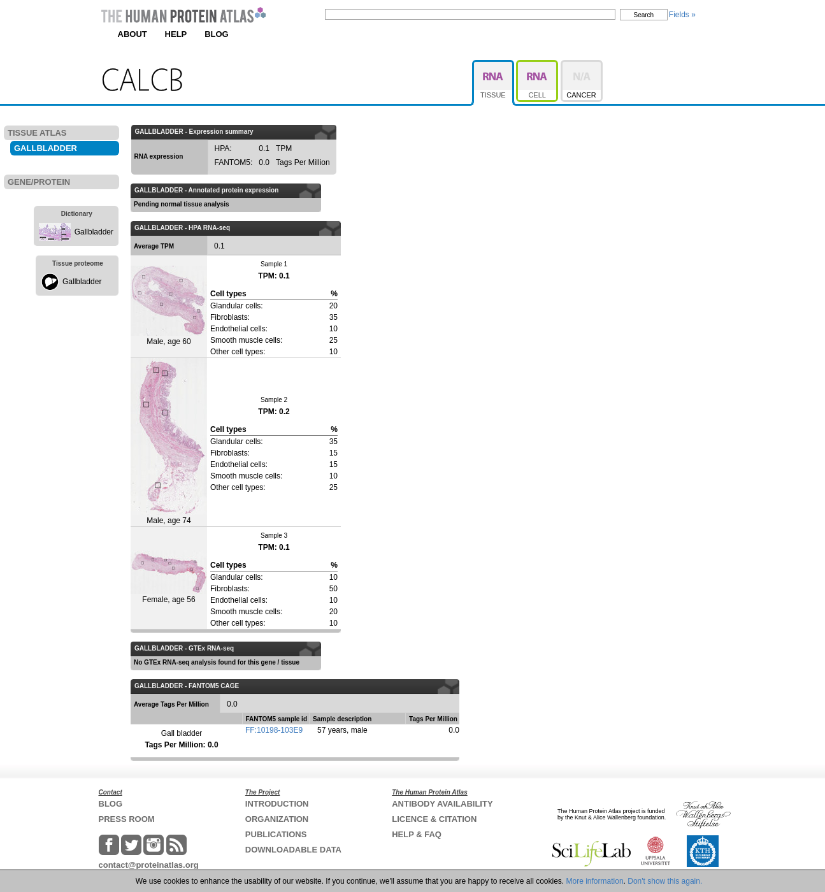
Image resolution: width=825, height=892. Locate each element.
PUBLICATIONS (276, 834)
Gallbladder (94, 231)
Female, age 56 (169, 577)
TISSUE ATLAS (37, 133)
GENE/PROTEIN (39, 182)
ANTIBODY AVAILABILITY (442, 804)
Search (644, 14)
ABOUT (132, 34)
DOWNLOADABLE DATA (293, 849)
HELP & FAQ (416, 834)
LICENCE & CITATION (434, 819)
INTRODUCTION (277, 804)
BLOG (216, 34)
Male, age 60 (169, 306)
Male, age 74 (169, 441)
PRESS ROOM (127, 819)
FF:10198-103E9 (274, 730)
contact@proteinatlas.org (149, 865)
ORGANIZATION (276, 819)
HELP (176, 34)
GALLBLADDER (45, 148)
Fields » (682, 14)
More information (595, 881)
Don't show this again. (665, 881)
